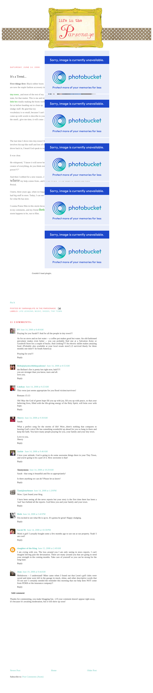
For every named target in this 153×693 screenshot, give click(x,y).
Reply (20, 357)
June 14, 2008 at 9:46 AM (36, 451)
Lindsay (21, 387)
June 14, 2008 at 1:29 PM (45, 490)
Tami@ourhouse (25, 490)
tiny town (56, 311)
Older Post (92, 670)
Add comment (18, 593)
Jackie (20, 451)
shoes (46, 311)
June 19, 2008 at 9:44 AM (34, 572)
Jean (19, 572)
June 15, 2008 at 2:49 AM (49, 548)
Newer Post (15, 670)
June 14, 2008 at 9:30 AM (36, 418)
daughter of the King (27, 548)
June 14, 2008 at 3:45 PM (34, 514)
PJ (18, 329)
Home (54, 670)
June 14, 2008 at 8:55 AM (58, 366)
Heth (19, 514)
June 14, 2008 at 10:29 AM (41, 470)
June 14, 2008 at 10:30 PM (39, 530)
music (38, 311)
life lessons (26, 311)
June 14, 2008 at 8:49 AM (32, 329)
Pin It (12, 302)
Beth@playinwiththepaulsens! (31, 366)
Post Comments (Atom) (32, 677)
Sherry (20, 418)
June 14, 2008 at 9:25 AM (37, 387)
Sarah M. (21, 530)
